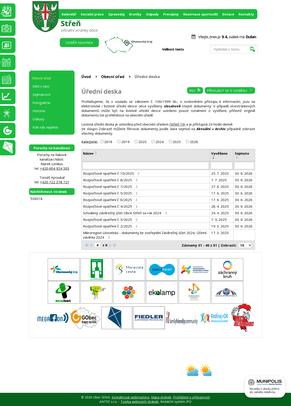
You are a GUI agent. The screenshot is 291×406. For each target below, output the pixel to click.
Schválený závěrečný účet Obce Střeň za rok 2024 (125, 213)
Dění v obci (41, 86)
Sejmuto (242, 153)
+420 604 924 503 (54, 168)
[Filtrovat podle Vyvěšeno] (222, 165)
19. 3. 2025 (220, 226)
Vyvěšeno (219, 153)
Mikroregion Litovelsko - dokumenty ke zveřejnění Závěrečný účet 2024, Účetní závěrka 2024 (144, 235)
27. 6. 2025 (220, 186)
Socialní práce (92, 14)
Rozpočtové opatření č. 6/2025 (111, 199)
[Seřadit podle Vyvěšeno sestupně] (213, 158)
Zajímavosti (41, 94)
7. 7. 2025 (219, 180)
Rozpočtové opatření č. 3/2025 (111, 219)
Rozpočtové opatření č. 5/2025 (111, 193)
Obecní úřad (112, 76)
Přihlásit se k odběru (230, 90)
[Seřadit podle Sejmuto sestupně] (237, 158)
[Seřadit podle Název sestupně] (96, 154)
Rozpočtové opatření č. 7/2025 (111, 186)
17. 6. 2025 (220, 193)
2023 (142, 141)
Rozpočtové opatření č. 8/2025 (111, 180)
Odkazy (38, 119)
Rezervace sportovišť (200, 14)
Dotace (228, 14)
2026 (194, 141)
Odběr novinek (79, 42)
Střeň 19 (177, 124)
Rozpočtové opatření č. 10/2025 (112, 173)
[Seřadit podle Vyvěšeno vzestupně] (213, 156)
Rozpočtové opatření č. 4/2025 (111, 206)
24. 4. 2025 (220, 213)
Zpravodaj (116, 14)
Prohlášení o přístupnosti (191, 397)
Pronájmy (171, 14)
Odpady (152, 14)
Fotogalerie (41, 102)
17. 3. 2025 (220, 232)
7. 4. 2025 (219, 219)
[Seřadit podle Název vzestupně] (96, 152)
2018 (108, 141)
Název (88, 153)
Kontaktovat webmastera (130, 397)
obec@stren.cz (129, 374)
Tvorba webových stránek (139, 401)
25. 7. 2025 (220, 173)
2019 (125, 141)
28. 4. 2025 (220, 206)
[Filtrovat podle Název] (145, 165)
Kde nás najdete (45, 127)
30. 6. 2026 (243, 173)
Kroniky (135, 14)
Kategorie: (89, 141)
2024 (160, 141)
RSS (195, 90)
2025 (177, 141)
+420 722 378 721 (54, 182)
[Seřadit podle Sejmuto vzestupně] (237, 156)
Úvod (86, 76)
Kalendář (69, 14)
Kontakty (246, 14)
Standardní (195, 49)
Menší (190, 49)
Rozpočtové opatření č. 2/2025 (111, 226)
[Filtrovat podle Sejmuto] (244, 165)
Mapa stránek (161, 397)
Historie (39, 110)
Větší (200, 49)
